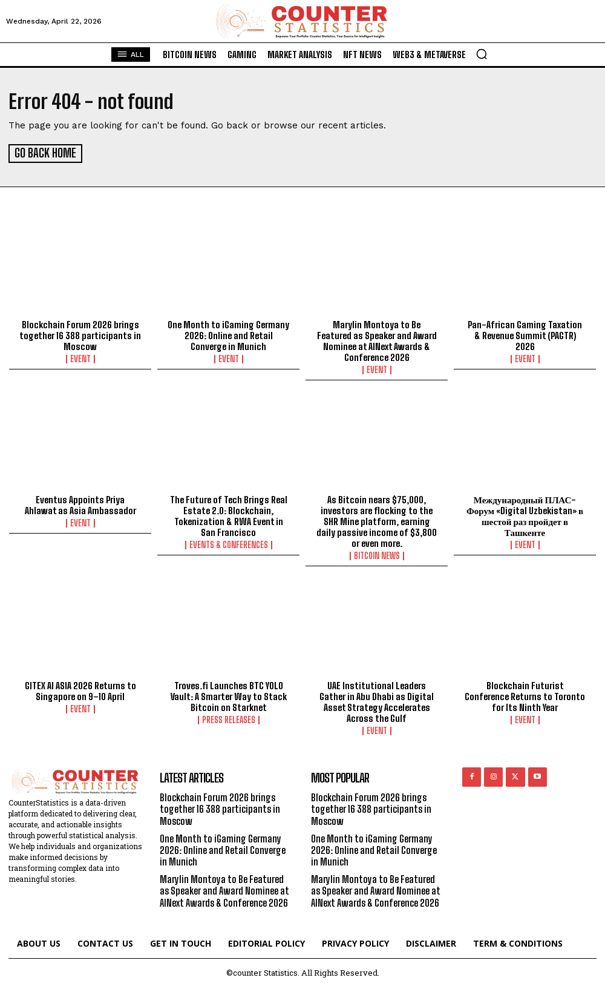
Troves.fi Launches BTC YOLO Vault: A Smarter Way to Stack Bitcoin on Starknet (229, 695)
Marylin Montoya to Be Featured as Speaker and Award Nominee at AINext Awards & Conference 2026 (377, 340)
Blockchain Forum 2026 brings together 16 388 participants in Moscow (80, 334)
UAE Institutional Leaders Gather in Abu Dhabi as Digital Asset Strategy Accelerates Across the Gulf (376, 701)
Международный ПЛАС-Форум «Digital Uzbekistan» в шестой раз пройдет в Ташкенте (524, 515)
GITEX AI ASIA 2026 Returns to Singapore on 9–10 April (80, 690)
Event (80, 358)
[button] (481, 54)
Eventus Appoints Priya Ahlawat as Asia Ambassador (80, 504)
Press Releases (228, 719)
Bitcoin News (377, 555)
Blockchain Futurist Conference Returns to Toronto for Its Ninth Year (525, 695)
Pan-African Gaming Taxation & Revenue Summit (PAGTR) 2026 (525, 334)
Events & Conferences (228, 544)
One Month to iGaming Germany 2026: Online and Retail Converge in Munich (228, 334)
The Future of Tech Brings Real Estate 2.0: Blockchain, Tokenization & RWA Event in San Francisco (228, 515)
